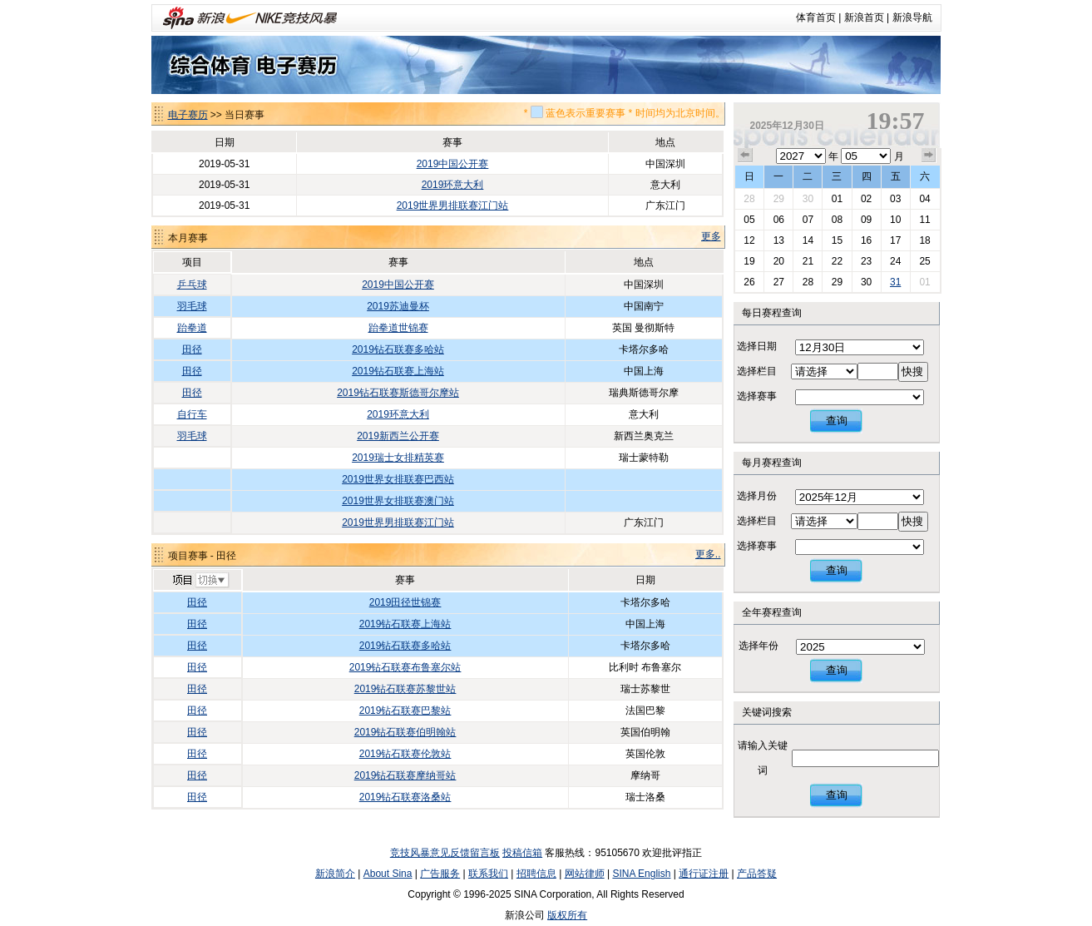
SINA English (641, 873)
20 (778, 261)
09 (866, 219)
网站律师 (585, 873)
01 (837, 199)
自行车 (192, 414)
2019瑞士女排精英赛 (398, 457)
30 (808, 199)
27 (778, 282)
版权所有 (567, 915)
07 (808, 219)
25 (924, 261)
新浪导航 (912, 17)
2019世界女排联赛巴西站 (398, 479)
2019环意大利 (453, 185)
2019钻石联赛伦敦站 (405, 754)
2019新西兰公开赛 (398, 436)
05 (749, 219)
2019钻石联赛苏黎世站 (405, 689)
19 (749, 261)
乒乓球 (192, 284)
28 (749, 199)
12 (749, 240)
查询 (836, 420)
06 (778, 219)
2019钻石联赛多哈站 (398, 349)
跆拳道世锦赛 (398, 328)
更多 (711, 236)
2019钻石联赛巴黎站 (405, 710)
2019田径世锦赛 (405, 602)
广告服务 (440, 873)
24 (895, 261)
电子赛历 (188, 115)
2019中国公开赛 (453, 164)
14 (808, 240)
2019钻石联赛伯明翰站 (405, 732)
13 (778, 240)
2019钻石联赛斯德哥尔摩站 (398, 393)
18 (924, 240)
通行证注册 (704, 873)
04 (924, 199)
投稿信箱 (522, 853)
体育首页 (816, 17)
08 (837, 219)
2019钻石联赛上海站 (398, 371)
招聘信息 (536, 873)
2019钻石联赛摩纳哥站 (405, 775)
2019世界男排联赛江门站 (453, 205)
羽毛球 (192, 306)
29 (778, 199)
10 (895, 219)
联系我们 (488, 873)
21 (808, 261)
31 (895, 282)
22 (837, 261)
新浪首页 (864, 17)
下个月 (929, 155)
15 (837, 240)
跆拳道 (192, 328)
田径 (192, 349)
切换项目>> (200, 580)
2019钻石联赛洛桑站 (405, 797)
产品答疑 (757, 873)
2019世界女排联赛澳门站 (398, 501)
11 (924, 219)
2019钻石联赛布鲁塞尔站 (405, 667)
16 (866, 240)
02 (866, 199)
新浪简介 (335, 873)
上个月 (745, 155)
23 (866, 261)
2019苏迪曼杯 (398, 306)
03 (895, 199)
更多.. (708, 554)
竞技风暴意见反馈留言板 (445, 853)
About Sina (388, 873)
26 (749, 282)
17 (895, 240)
